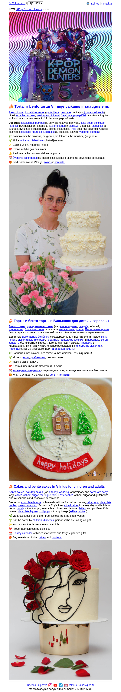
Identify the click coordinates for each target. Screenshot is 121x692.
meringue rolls (48, 495)
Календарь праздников (27, 370)
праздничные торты (40, 326)
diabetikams (38, 140)
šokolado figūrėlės (31, 131)
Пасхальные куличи (97, 329)
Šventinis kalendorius (25, 157)
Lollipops (44, 511)
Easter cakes (65, 495)
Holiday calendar (22, 533)
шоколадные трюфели (31, 339)
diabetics (48, 520)
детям (25, 357)
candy (20, 508)
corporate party (99, 492)
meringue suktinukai (48, 115)
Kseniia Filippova (37, 684)
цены (53, 374)
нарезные (93, 339)
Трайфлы (86, 342)
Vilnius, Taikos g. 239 (81, 684)
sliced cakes (71, 505)
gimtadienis (52, 112)
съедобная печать (63, 348)
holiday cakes (34, 492)
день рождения (68, 326)
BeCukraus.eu (17, 3)
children (37, 520)
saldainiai (97, 125)
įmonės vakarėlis (94, 112)
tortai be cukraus (25, 115)
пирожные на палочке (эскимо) (65, 339)
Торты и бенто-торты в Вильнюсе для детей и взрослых (61, 321)
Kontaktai (106, 3)
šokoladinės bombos (33, 122)
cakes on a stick (27, 505)
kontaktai (59, 162)
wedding (64, 492)
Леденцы (14, 348)
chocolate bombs (31, 502)
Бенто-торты (17, 326)
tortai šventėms (34, 112)
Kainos (95, 3)
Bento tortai (16, 112)
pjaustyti (73, 125)
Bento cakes (16, 492)
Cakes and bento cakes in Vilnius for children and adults (59, 486)
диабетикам (38, 357)
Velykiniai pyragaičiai (73, 115)
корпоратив (16, 329)
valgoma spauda (89, 131)
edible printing (78, 511)
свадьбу (83, 326)
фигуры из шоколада (89, 345)
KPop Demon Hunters (29, 9)
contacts (56, 537)
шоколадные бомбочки (35, 336)
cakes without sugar (26, 495)
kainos (47, 162)
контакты (64, 374)
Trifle (73, 128)
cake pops (86, 122)
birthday (53, 492)
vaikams (24, 140)
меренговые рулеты (71, 329)
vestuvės (66, 112)
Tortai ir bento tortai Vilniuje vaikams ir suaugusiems (62, 106)
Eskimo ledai (57, 125)
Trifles (82, 508)
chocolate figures (28, 511)
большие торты (34, 329)
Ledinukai (49, 131)
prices (42, 537)
